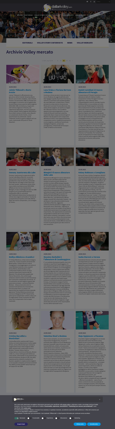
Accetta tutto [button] (94, 424)
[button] (99, 399)
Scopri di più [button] (21, 424)
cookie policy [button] (27, 408)
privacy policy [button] (66, 404)
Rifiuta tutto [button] (80, 424)
